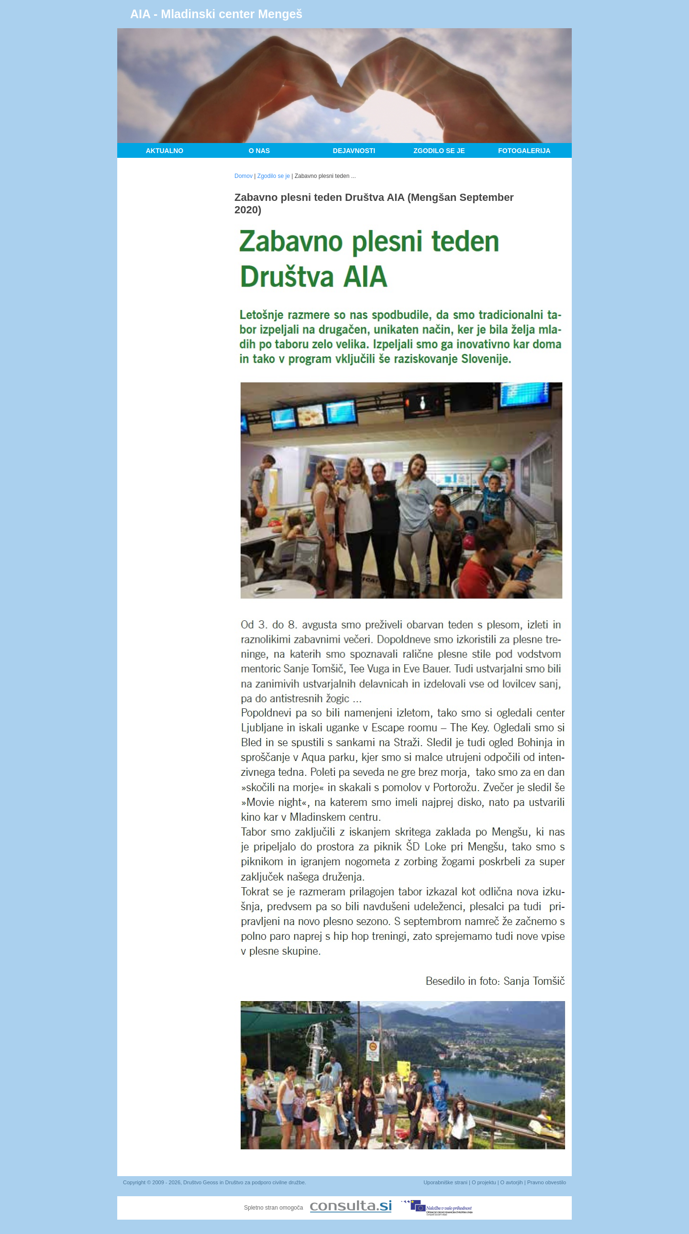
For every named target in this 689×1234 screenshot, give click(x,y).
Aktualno (165, 150)
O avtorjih (511, 1182)
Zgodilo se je (439, 150)
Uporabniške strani (445, 1182)
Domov (243, 176)
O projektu (484, 1182)
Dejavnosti (354, 150)
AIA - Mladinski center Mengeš (216, 14)
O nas (259, 150)
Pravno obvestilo (546, 1182)
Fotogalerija (524, 150)
